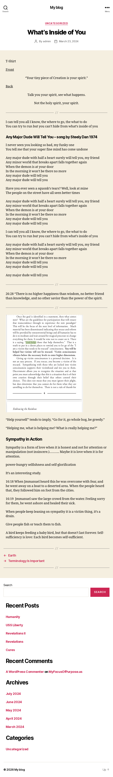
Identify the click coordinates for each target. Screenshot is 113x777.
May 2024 (13, 710)
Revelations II (16, 633)
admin (47, 41)
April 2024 (14, 718)
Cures (10, 650)
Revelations (14, 641)
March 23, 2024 (68, 41)
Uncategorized (56, 23)
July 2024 (13, 694)
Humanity (13, 617)
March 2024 (15, 727)
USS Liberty (14, 625)
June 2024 (14, 702)
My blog (56, 7)
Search (8, 585)
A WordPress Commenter (25, 672)
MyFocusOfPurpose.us (65, 672)
